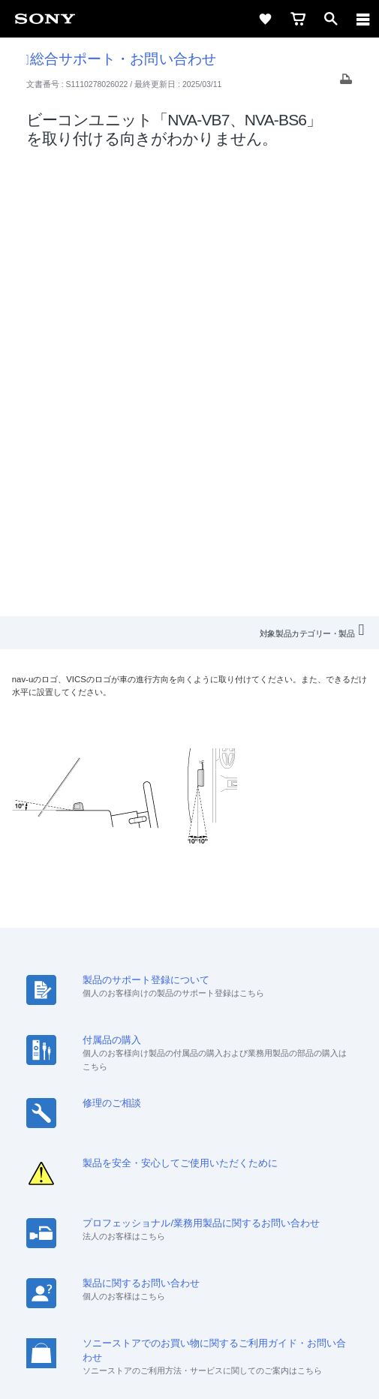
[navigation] (363, 19)
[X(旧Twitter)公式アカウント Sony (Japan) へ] (173, 1208)
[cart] (297, 19)
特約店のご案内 (170, 1151)
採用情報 (102, 1151)
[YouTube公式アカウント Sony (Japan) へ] (206, 1208)
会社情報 (50, 1151)
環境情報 (328, 1151)
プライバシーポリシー (189, 1309)
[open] (330, 19)
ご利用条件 (189, 1292)
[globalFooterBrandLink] (190, 1368)
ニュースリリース (257, 1151)
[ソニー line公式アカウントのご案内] (141, 1208)
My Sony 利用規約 (189, 1171)
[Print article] (346, 83)
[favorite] (264, 19)
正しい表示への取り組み (190, 1325)
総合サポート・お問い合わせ (121, 59)
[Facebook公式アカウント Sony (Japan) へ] (238, 1208)
